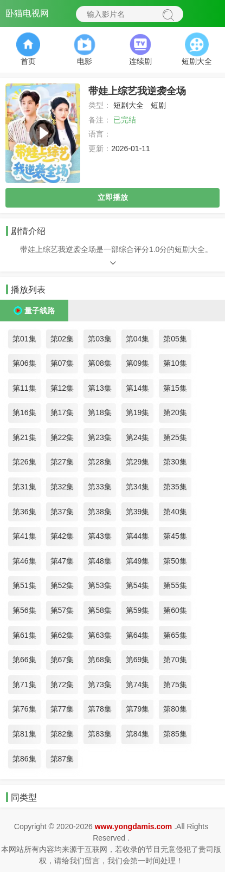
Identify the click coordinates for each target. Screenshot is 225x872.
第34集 (138, 486)
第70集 (175, 659)
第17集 (62, 412)
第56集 (24, 610)
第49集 (138, 561)
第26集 (24, 461)
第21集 (24, 437)
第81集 (24, 733)
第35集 (175, 486)
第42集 (62, 536)
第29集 (138, 461)
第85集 (175, 733)
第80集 (175, 709)
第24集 (138, 437)
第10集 (175, 363)
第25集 (175, 437)
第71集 (24, 684)
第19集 (138, 412)
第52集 (62, 585)
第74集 (138, 684)
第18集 (100, 412)
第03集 (100, 338)
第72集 (62, 684)
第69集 (138, 659)
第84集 (138, 733)
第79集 (138, 709)
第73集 (100, 684)
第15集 (175, 388)
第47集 (62, 561)
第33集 (100, 486)
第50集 (175, 561)
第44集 (138, 536)
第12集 (62, 388)
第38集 (100, 511)
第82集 (62, 733)
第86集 (24, 758)
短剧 (158, 105)
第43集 (100, 536)
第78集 (100, 709)
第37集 (62, 511)
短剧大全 (128, 105)
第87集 (62, 758)
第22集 (62, 437)
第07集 (62, 363)
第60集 (175, 610)
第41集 (24, 536)
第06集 (24, 363)
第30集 (175, 461)
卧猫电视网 (27, 13)
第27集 (62, 461)
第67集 (62, 659)
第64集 (138, 635)
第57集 (62, 610)
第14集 (138, 388)
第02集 (62, 338)
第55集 (175, 585)
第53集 (100, 585)
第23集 (100, 437)
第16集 (24, 412)
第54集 (138, 585)
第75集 (175, 684)
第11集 (24, 388)
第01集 (24, 338)
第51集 (24, 585)
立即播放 (113, 197)
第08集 (100, 363)
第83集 (100, 733)
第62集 (62, 635)
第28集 (100, 461)
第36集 (24, 511)
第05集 (175, 338)
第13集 (100, 388)
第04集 (138, 338)
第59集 (138, 610)
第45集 (175, 536)
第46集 (24, 561)
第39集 (138, 511)
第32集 (62, 486)
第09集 (138, 363)
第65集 (175, 635)
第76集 (24, 709)
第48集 (100, 561)
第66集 (24, 659)
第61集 (24, 635)
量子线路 (39, 310)
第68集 (100, 659)
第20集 (175, 412)
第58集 (100, 610)
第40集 (175, 511)
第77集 (62, 709)
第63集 (100, 635)
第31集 (24, 486)
